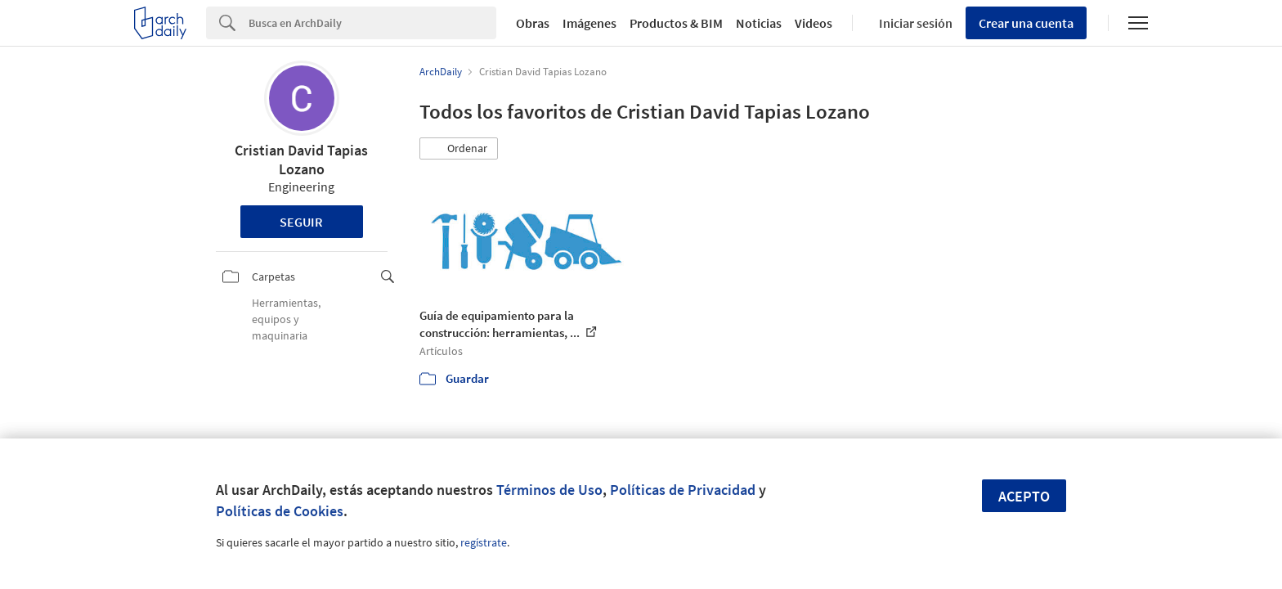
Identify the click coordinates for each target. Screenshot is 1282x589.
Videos (813, 22)
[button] (458, 148)
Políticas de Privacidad (682, 489)
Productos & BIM (676, 22)
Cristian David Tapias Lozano (301, 159)
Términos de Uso (549, 489)
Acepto (1024, 496)
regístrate (483, 542)
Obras (532, 22)
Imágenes (589, 22)
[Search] (372, 23)
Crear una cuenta (1026, 23)
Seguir (301, 222)
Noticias (759, 22)
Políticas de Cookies (279, 510)
